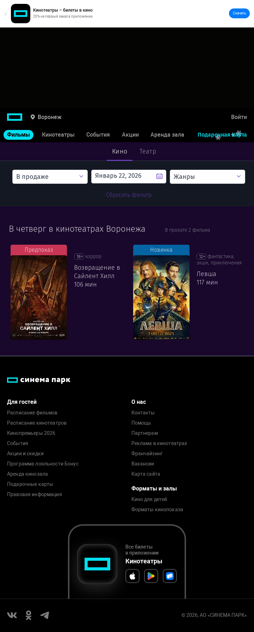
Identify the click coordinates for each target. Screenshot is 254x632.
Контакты (143, 412)
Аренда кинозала (27, 474)
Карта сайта (146, 474)
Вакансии (142, 464)
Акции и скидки (25, 453)
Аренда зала (167, 134)
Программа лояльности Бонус (43, 464)
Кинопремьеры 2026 (31, 433)
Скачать (239, 13)
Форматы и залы (154, 488)
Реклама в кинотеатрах (159, 443)
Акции (130, 134)
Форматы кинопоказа (157, 509)
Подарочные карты (30, 484)
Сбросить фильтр (128, 195)
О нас (138, 402)
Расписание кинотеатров (37, 423)
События (98, 134)
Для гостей (22, 402)
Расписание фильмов (32, 412)
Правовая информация (34, 494)
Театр (148, 151)
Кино (119, 151)
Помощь (141, 423)
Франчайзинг (147, 453)
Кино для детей (149, 499)
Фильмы (18, 134)
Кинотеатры (58, 134)
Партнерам (144, 433)
